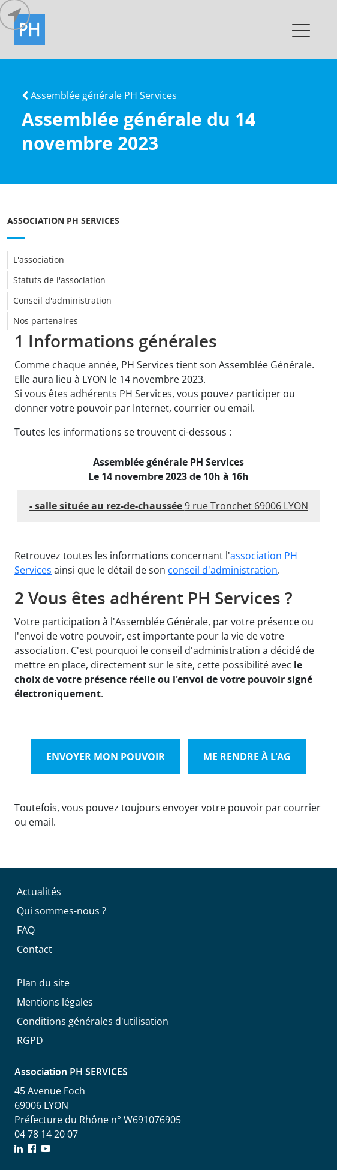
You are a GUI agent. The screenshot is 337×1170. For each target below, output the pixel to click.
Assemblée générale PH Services (99, 95)
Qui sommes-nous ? (61, 910)
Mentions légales (55, 1002)
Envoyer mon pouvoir (105, 756)
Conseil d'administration (59, 301)
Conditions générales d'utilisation (92, 1021)
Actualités (39, 891)
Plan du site (43, 982)
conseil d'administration (223, 570)
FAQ (26, 930)
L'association (35, 260)
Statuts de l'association (56, 280)
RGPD (30, 1040)
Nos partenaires (42, 321)
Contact (34, 949)
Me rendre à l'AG (247, 756)
